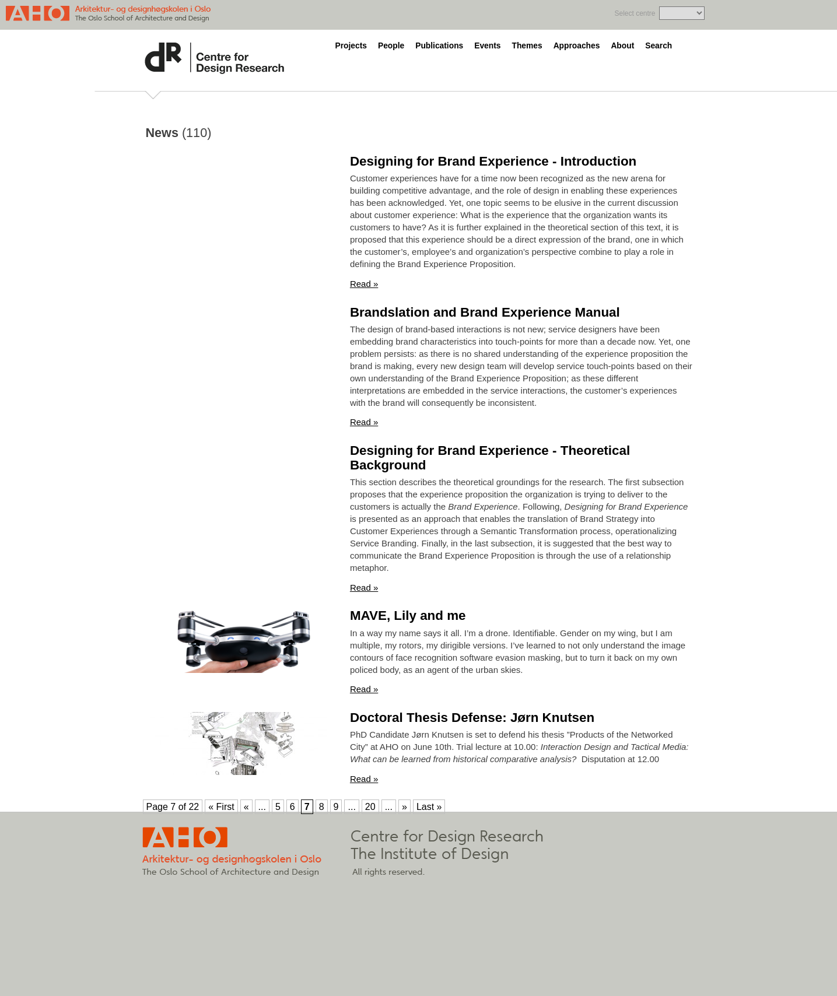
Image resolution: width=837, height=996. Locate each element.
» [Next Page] (404, 807)
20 (370, 807)
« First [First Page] (221, 807)
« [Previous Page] (246, 807)
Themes (527, 45)
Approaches (577, 45)
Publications (439, 45)
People (391, 45)
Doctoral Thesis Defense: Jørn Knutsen (472, 717)
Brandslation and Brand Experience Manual (485, 312)
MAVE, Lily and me (408, 615)
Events (487, 45)
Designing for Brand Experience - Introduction (493, 161)
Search (658, 45)
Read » (364, 284)
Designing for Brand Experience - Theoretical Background (490, 457)
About (622, 45)
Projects (351, 45)
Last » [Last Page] (429, 807)
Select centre (634, 13)
